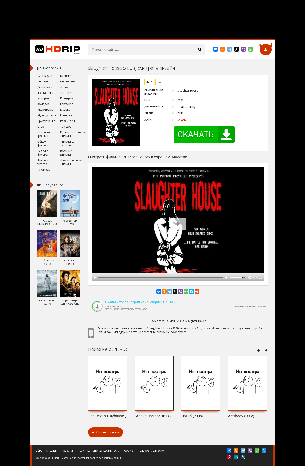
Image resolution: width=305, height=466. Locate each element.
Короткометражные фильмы (70, 134)
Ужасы (181, 120)
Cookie (128, 450)
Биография (44, 76)
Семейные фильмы (44, 134)
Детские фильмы (42, 152)
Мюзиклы (66, 115)
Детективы (44, 87)
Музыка (65, 109)
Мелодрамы (45, 109)
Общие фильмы (42, 143)
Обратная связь (46, 450)
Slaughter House (195, 321)
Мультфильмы (47, 115)
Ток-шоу (65, 126)
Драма (64, 87)
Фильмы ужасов (42, 162)
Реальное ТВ (68, 121)
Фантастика (45, 93)
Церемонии (67, 81)
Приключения (46, 121)
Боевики (65, 76)
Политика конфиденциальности (98, 450)
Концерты (66, 98)
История (43, 98)
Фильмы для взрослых (68, 143)
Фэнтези (65, 93)
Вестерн (42, 81)
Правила (67, 450)
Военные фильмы (66, 152)
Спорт (41, 126)
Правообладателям (151, 450)
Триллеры (43, 169)
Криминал (66, 104)
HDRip (55, 49)
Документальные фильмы (70, 162)
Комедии (43, 104)
